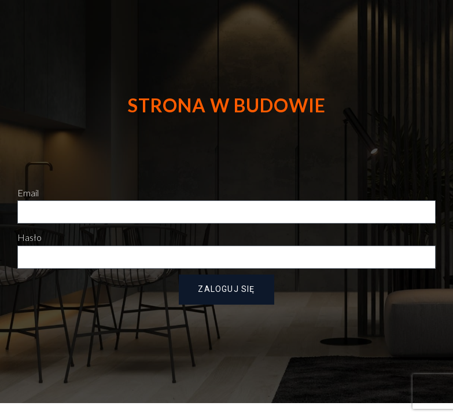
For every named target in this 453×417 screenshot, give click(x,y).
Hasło (29, 237)
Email (28, 192)
